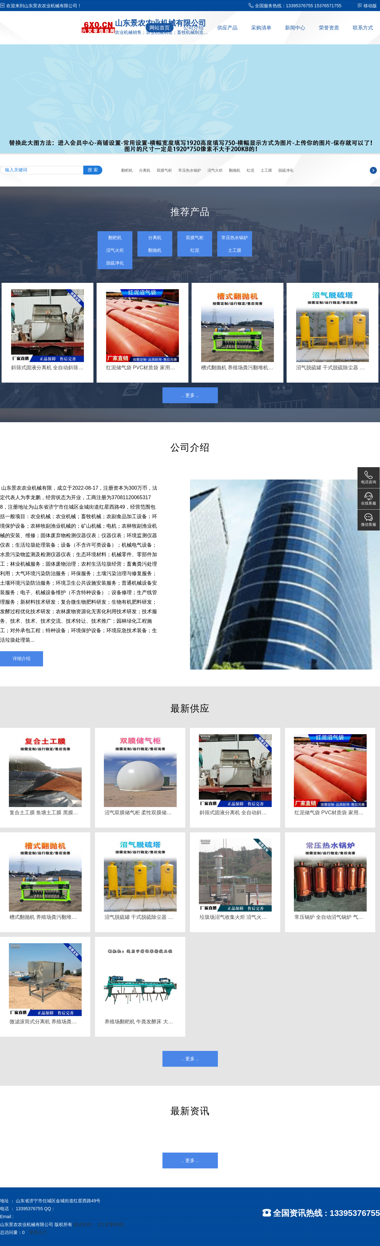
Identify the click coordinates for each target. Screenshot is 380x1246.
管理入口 (38, 1232)
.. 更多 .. (190, 395)
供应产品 (227, 27)
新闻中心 (295, 27)
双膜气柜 (164, 170)
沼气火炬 (215, 170)
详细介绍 (21, 658)
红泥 (250, 170)
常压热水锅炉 (189, 170)
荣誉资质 (329, 27)
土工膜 (266, 170)
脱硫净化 (286, 170)
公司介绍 (193, 27)
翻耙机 (127, 170)
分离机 (144, 170)
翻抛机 (234, 170)
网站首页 (159, 27)
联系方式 (363, 27)
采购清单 (261, 27)
